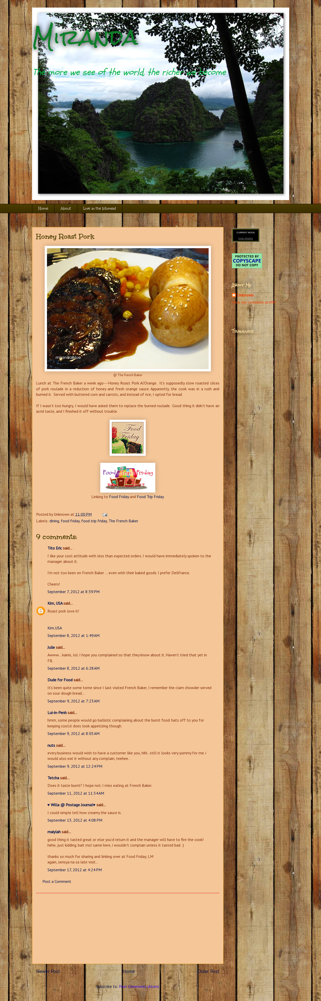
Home (43, 208)
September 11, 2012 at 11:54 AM (75, 793)
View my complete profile (254, 302)
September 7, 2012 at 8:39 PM (73, 591)
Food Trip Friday (150, 496)
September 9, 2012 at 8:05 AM (73, 733)
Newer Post (48, 971)
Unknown (245, 295)
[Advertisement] (128, 928)
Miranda (85, 37)
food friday (70, 520)
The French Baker (123, 520)
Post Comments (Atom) (139, 986)
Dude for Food (59, 679)
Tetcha (53, 777)
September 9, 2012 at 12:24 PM (74, 766)
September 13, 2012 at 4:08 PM (74, 820)
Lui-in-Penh (57, 712)
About (66, 208)
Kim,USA (54, 627)
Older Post (208, 971)
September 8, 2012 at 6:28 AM (73, 668)
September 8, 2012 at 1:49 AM (73, 635)
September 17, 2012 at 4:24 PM (74, 869)
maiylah (54, 831)
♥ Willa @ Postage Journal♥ (71, 804)
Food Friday (119, 496)
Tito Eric (54, 548)
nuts (51, 745)
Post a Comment (56, 881)
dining (54, 520)
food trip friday (94, 520)
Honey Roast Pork (65, 236)
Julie (51, 647)
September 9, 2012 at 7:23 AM (73, 700)
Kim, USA (54, 603)
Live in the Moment (99, 208)
